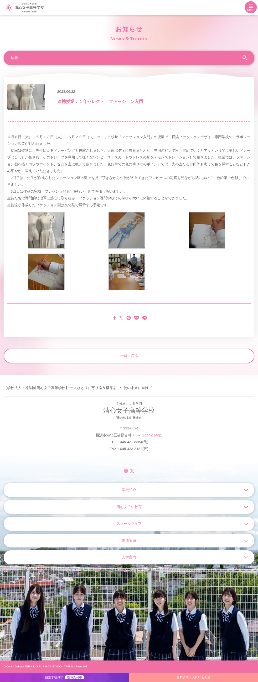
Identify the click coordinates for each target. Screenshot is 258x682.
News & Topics (19, 571)
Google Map (151, 435)
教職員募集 (107, 571)
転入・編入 (79, 571)
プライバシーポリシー (144, 571)
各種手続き (50, 571)
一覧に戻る (129, 356)
